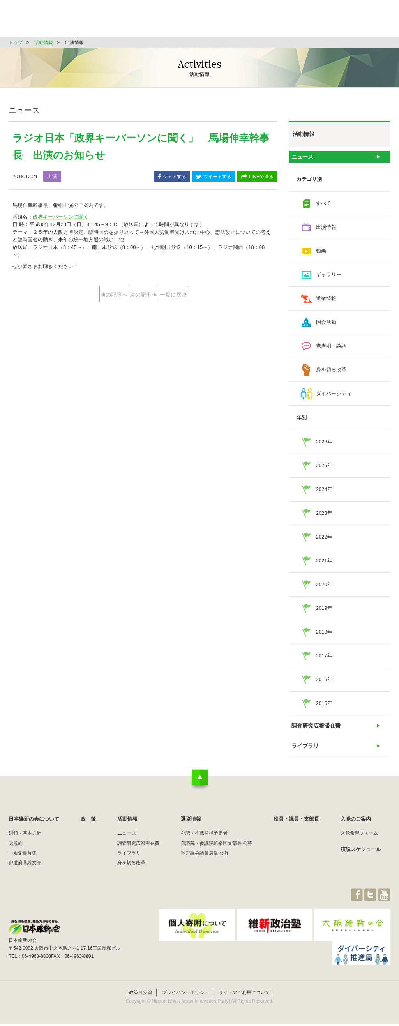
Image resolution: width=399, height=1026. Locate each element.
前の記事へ (112, 295)
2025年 (324, 469)
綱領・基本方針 (25, 843)
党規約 (16, 853)
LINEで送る (257, 177)
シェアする (171, 177)
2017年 (324, 659)
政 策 (187, 21)
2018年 (324, 635)
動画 (321, 254)
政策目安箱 (140, 994)
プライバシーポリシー (185, 994)
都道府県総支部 (25, 873)
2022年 (324, 540)
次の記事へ (174, 295)
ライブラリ (305, 754)
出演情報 (326, 230)
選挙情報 (264, 21)
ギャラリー (328, 278)
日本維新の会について (134, 21)
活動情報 (224, 21)
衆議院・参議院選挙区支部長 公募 (216, 853)
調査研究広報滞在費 (315, 730)
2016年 (324, 683)
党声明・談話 (331, 349)
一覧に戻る (143, 320)
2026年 (324, 445)
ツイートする (213, 177)
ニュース (303, 158)
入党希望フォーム (359, 843)
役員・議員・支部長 (316, 21)
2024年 (324, 493)
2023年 (324, 516)
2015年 (324, 707)
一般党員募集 (23, 863)
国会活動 (326, 325)
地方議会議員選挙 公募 (205, 863)
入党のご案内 (356, 829)
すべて (323, 207)
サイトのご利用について (244, 994)
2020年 (324, 588)
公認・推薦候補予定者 (204, 843)
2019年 (324, 612)
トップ (16, 42)
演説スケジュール (361, 859)
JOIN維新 (370, 21)
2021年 (324, 564)
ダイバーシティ (333, 397)
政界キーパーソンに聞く (60, 217)
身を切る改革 (331, 373)
